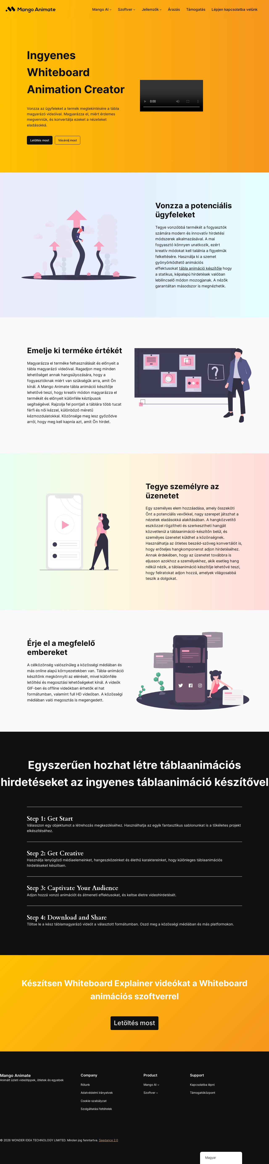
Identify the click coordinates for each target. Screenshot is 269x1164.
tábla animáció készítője (200, 268)
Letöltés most (39, 140)
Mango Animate (15, 1075)
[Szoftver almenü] (134, 9)
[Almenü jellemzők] (161, 9)
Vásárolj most (67, 140)
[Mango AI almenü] (110, 9)
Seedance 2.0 (108, 1140)
